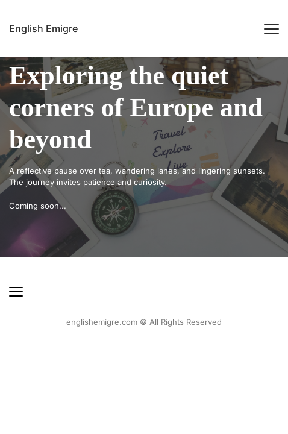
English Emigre (43, 28)
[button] (271, 28)
